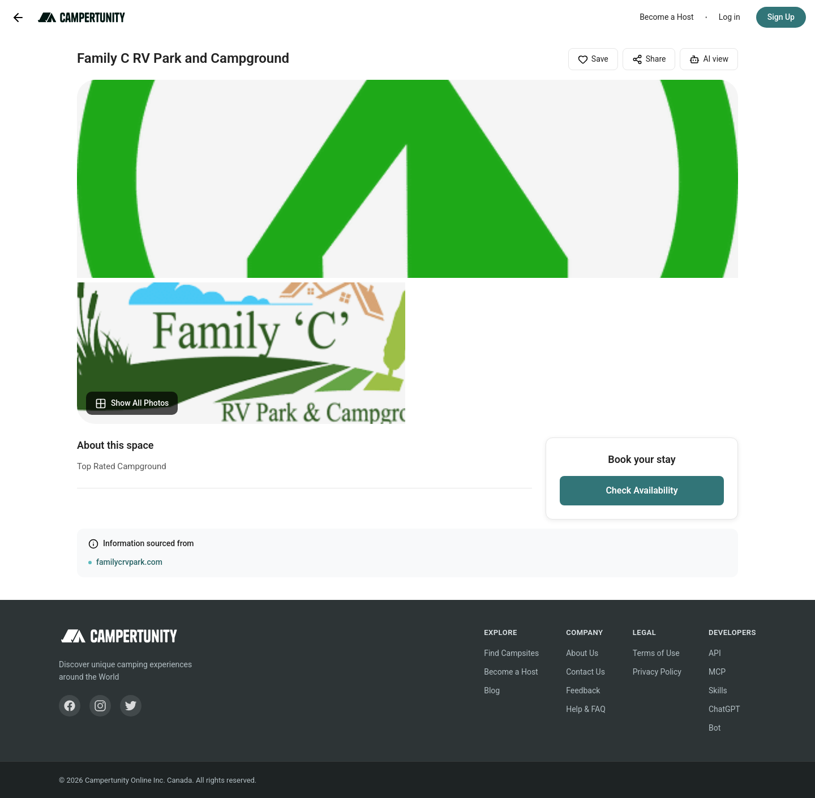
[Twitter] (130, 706)
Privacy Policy (657, 671)
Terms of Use (656, 653)
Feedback (583, 690)
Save (593, 59)
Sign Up (781, 17)
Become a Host (667, 17)
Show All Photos (132, 403)
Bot (714, 727)
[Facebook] (69, 706)
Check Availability (641, 490)
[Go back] (18, 17)
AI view (708, 59)
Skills (718, 690)
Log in (729, 17)
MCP (717, 671)
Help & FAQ (586, 709)
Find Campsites (511, 653)
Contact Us (585, 671)
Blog (492, 690)
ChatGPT (724, 709)
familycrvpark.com (129, 562)
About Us (582, 653)
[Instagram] (100, 706)
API (715, 653)
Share (649, 59)
